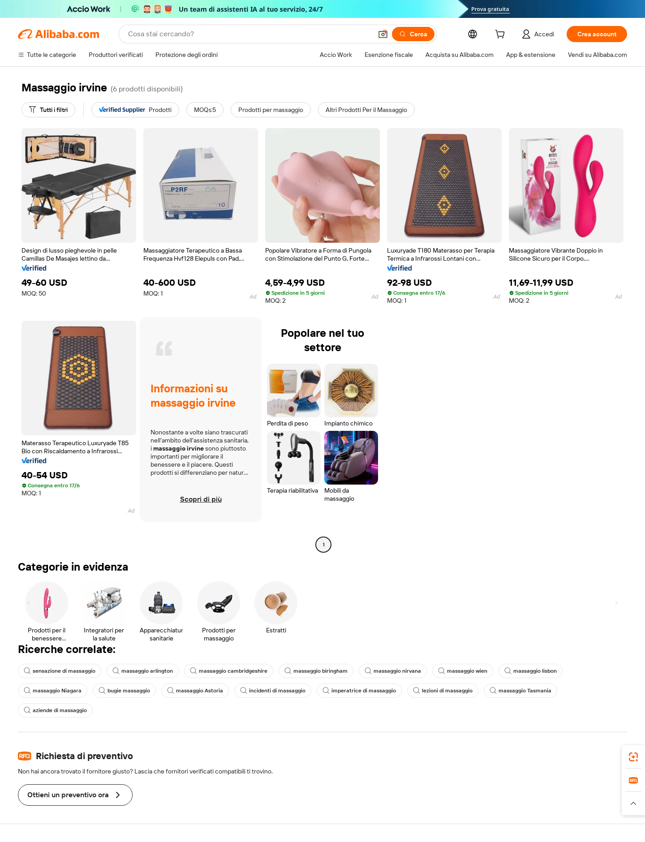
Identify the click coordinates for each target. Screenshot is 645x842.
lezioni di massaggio (443, 690)
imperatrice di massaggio (359, 690)
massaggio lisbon (530, 670)
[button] (383, 34)
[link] (633, 757)
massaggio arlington (142, 670)
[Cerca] (413, 34)
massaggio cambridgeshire (228, 670)
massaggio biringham (316, 670)
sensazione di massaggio (59, 670)
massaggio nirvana (393, 670)
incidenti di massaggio (272, 690)
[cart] (501, 35)
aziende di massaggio (55, 710)
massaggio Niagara (53, 690)
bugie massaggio (124, 690)
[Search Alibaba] (249, 34)
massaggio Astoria (195, 690)
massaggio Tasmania (520, 690)
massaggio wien (462, 670)
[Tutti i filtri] (48, 109)
